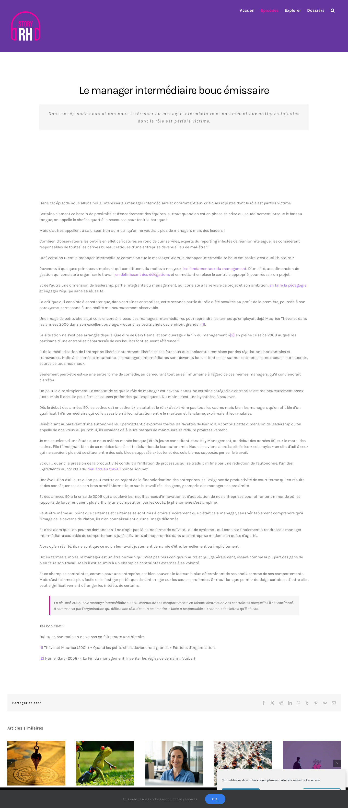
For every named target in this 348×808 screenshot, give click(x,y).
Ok (215, 799)
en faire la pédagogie (287, 285)
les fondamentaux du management (214, 268)
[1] (203, 324)
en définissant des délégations (142, 274)
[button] (333, 10)
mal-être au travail (104, 469)
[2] (232, 335)
